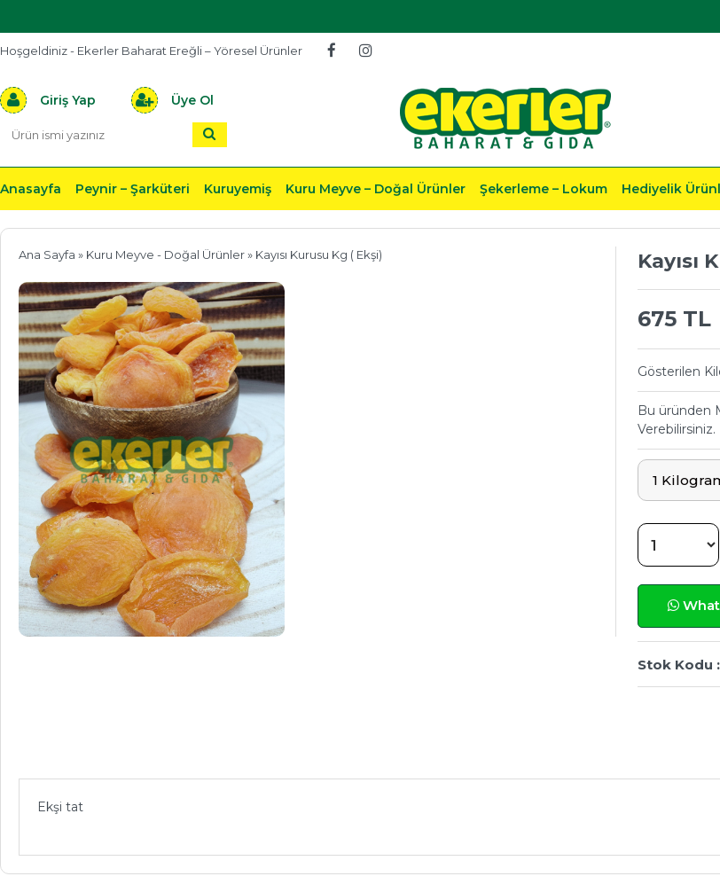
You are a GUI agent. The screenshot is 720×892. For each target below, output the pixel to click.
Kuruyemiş (237, 189)
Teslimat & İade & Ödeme (495, 752)
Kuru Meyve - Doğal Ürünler (165, 254)
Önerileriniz (284, 752)
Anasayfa (30, 189)
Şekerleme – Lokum (543, 189)
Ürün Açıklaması (111, 752)
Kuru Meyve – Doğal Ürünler (376, 189)
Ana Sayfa (47, 254)
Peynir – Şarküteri (132, 189)
